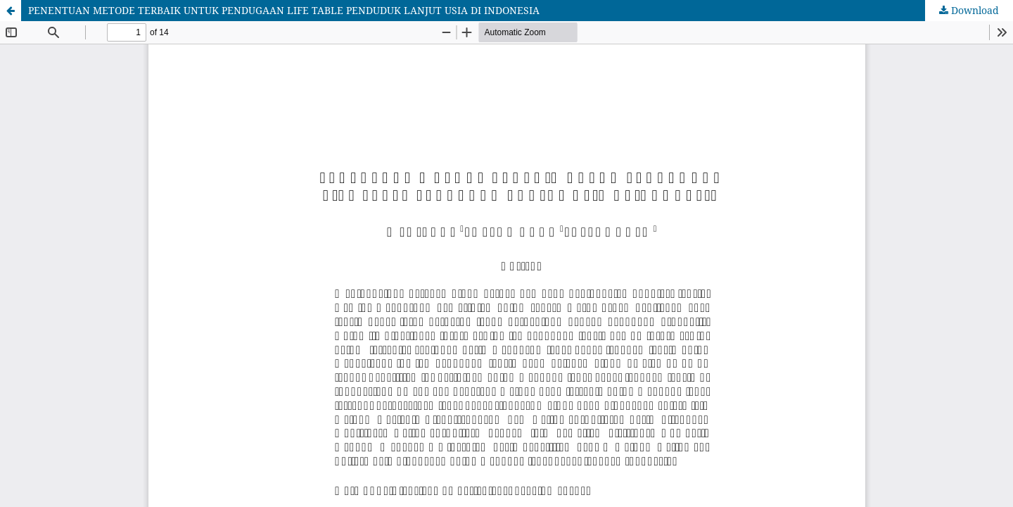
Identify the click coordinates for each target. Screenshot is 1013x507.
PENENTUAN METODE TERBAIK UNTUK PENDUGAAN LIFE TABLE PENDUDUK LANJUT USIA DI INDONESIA (284, 10)
